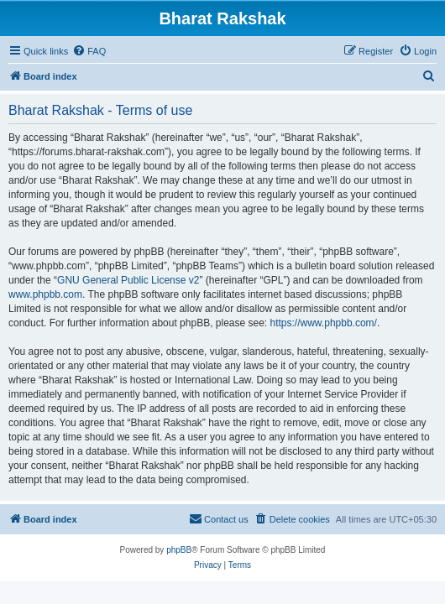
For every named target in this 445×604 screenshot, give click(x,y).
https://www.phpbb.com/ (323, 323)
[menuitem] (89, 51)
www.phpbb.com (45, 294)
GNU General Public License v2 (128, 280)
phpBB (178, 550)
